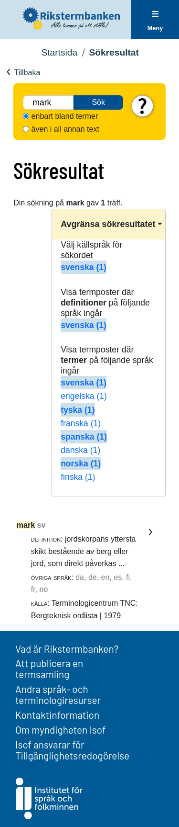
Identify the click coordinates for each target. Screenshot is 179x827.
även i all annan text (65, 129)
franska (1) (81, 423)
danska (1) (80, 450)
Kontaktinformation (57, 715)
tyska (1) (78, 410)
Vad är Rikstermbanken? (66, 649)
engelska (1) (84, 396)
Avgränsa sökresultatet (108, 224)
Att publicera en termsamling (49, 668)
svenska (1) (83, 267)
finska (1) (78, 477)
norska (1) (81, 463)
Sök (98, 102)
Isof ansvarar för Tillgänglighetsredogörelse (72, 749)
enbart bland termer (65, 116)
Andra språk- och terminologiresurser (58, 694)
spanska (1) (84, 437)
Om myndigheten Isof (60, 730)
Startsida (59, 52)
